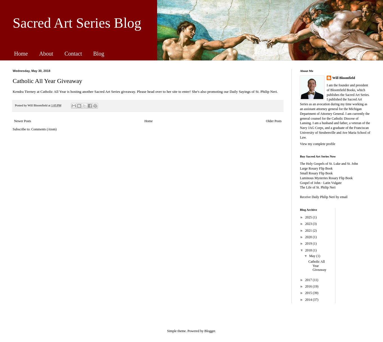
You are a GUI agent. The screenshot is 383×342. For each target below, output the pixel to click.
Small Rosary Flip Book (316, 173)
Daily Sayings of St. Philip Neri (253, 91)
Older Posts (274, 121)
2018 (309, 250)
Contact (73, 54)
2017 (309, 280)
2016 (309, 286)
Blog (98, 54)
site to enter (181, 91)
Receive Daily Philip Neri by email (324, 197)
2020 (309, 237)
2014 (309, 300)
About (46, 54)
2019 (309, 243)
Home (21, 54)
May (312, 256)
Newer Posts (22, 121)
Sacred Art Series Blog (77, 23)
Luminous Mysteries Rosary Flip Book (326, 178)
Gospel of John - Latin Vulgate (321, 183)
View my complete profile (317, 144)
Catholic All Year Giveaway (47, 80)
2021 (309, 231)
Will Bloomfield (343, 78)
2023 (309, 224)
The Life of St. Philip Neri (318, 187)
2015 (309, 293)
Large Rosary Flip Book (316, 168)
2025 (309, 217)
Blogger (209, 331)
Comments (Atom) (44, 129)
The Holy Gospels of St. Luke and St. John (329, 164)
